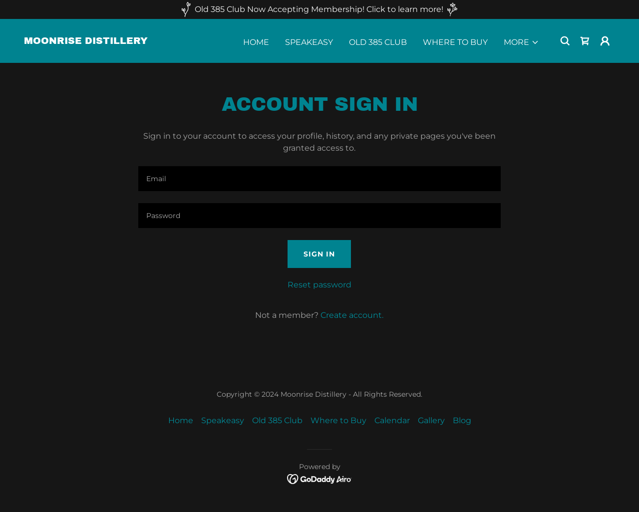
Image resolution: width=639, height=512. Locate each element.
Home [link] (256, 42)
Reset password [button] (319, 284)
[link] (86, 41)
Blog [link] (462, 420)
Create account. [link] (351, 315)
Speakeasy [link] (309, 42)
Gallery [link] (431, 420)
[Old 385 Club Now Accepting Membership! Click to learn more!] (319, 9)
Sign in (319, 254)
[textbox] (319, 178)
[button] (521, 42)
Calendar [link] (392, 420)
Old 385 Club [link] (378, 42)
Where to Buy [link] (455, 42)
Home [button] (180, 420)
